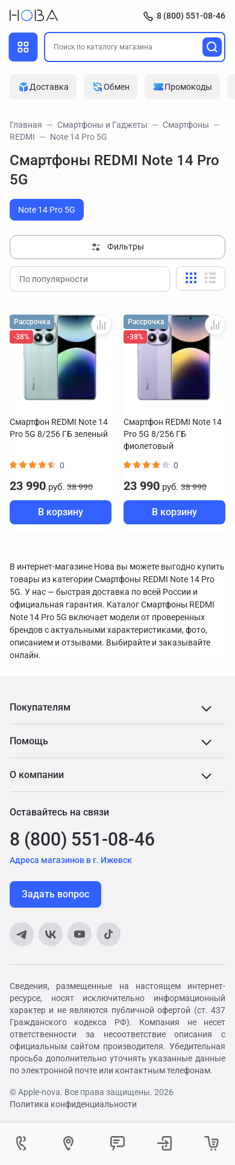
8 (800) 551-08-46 (191, 15)
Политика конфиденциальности (73, 1104)
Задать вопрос (55, 894)
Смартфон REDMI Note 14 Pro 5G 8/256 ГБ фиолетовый (173, 434)
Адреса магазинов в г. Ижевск (71, 860)
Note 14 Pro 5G (46, 210)
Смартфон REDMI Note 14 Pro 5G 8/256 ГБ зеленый (59, 428)
